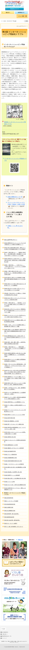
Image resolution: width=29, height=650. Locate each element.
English (3, 628)
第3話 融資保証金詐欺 (9, 517)
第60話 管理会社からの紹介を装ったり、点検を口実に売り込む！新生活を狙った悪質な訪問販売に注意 (15, 260)
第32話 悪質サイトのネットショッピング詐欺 (14, 414)
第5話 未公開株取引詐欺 (9, 510)
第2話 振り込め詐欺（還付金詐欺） (12, 520)
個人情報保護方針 (5, 632)
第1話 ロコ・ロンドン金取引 (10, 523)
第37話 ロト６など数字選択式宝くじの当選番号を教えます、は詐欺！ (15, 393)
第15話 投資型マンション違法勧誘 (12, 475)
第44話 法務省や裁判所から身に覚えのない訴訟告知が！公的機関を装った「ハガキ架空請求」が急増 (15, 355)
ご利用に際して (4, 634)
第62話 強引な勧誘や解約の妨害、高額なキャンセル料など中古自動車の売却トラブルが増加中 (15, 248)
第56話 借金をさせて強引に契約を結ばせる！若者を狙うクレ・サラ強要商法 (15, 284)
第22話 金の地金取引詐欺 (10, 451)
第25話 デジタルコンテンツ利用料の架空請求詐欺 (15, 441)
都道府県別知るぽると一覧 (6, 636)
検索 (27, 21)
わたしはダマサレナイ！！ (10, 239)
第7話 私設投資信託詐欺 (9, 504)
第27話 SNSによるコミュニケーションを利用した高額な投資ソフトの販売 (15, 433)
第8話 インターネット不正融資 (11, 501)
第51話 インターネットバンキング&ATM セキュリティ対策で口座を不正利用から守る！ (15, 316)
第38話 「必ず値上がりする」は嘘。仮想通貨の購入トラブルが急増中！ (15, 388)
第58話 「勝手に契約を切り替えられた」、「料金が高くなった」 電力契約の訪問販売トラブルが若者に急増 (15, 273)
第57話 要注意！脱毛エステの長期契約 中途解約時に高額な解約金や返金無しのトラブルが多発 (14, 279)
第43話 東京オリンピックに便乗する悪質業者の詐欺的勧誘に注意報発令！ (15, 360)
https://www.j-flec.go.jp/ (11, 2)
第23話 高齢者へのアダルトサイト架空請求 (14, 448)
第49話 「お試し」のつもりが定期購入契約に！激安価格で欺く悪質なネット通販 (15, 325)
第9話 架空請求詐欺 (8, 497)
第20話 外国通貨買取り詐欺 (10, 457)
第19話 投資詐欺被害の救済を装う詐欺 (13, 460)
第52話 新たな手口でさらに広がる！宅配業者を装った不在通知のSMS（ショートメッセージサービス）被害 (15, 311)
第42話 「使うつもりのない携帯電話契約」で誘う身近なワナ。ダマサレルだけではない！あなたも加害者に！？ (15, 366)
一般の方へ (7, 12)
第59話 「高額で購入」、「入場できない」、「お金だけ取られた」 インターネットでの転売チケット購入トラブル (15, 266)
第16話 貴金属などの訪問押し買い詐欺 (13, 472)
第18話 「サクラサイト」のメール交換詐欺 (14, 464)
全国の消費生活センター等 (15, 196)
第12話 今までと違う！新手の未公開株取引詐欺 (15, 484)
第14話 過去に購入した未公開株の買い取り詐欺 (15, 478)
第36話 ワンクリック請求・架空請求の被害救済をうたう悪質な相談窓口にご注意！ (15, 398)
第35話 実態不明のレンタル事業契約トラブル (14, 402)
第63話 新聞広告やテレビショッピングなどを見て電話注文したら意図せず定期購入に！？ (15, 243)
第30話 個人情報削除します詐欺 (11, 421)
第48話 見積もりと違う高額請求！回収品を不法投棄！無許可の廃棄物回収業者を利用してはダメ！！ (15, 331)
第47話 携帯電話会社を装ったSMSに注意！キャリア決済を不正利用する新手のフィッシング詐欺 (14, 337)
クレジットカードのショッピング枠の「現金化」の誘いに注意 (16, 203)
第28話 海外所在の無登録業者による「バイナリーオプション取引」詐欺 (15, 428)
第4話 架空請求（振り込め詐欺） (11, 513)
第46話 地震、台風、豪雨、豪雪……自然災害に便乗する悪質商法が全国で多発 (15, 343)
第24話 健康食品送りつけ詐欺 (11, 444)
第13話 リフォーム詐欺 (9, 481)
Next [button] (26, 551)
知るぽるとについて (14, 8)
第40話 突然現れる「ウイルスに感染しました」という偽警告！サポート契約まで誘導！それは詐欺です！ (15, 378)
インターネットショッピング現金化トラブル (15, 159)
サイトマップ (4, 638)
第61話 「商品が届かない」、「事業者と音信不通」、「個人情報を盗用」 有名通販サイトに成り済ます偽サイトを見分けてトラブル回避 (15, 254)
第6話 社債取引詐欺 (8, 507)
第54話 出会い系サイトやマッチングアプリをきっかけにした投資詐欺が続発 (15, 298)
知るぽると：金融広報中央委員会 (14, 6)
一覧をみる (20, 539)
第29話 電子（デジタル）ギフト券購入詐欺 (14, 424)
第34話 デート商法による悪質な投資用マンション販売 (15, 406)
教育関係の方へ (21, 12)
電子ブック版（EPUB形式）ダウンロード (13, 526)
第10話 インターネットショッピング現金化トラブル (15, 123)
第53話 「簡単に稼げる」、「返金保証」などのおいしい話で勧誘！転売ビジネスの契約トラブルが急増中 (15, 304)
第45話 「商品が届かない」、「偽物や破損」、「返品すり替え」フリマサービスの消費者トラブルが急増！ (15, 348)
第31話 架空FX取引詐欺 (9, 417)
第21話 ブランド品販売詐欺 (10, 454)
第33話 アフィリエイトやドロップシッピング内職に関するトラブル (15, 410)
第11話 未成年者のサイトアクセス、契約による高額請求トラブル (15, 488)
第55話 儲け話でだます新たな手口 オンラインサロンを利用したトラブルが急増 (14, 289)
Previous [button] (3, 551)
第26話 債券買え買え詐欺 (10, 437)
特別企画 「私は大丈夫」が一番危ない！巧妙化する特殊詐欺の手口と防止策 (15, 294)
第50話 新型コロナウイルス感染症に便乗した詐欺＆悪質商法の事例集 (15, 321)
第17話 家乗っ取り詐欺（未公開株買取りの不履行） (15, 468)
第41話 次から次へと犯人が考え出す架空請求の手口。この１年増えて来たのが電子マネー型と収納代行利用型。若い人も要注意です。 (15, 372)
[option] (6, 549)
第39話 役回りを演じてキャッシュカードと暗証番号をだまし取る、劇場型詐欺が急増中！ (15, 383)
